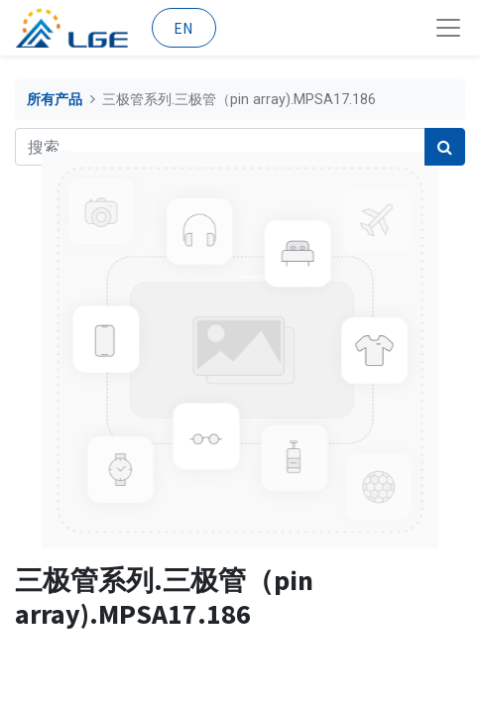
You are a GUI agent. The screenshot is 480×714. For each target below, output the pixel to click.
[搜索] (444, 147)
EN (183, 28)
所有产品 (54, 99)
